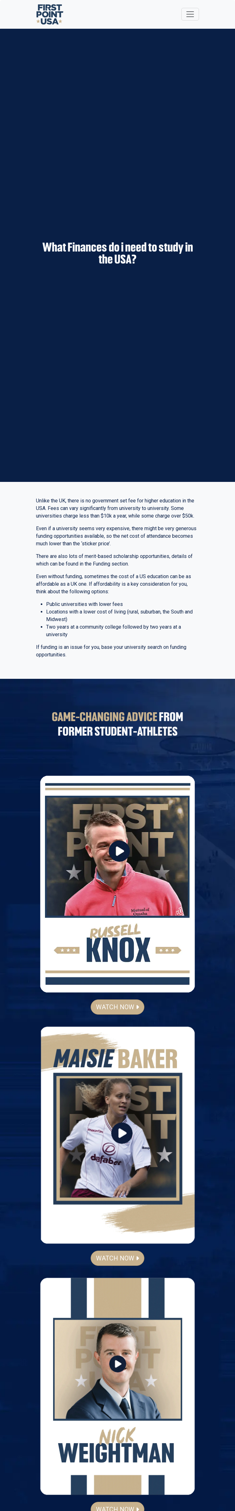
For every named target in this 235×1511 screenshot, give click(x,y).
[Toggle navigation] (190, 14)
